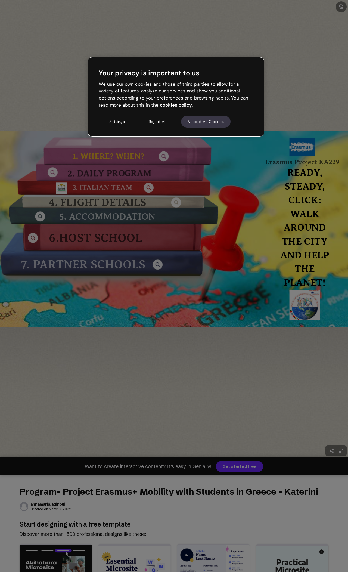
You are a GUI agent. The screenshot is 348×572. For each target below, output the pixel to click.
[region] (176, 97)
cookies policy (176, 105)
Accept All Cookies (206, 121)
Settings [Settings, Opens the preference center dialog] (117, 121)
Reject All (158, 121)
